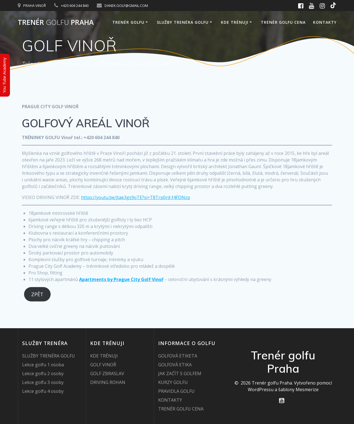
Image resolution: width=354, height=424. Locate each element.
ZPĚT (37, 294)
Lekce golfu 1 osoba (43, 365)
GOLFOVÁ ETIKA (175, 365)
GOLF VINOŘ (103, 365)
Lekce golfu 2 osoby (43, 373)
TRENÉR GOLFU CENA (283, 22)
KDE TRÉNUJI (234, 22)
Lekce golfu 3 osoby (43, 382)
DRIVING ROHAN (107, 382)
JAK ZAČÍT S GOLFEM (179, 373)
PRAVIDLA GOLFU (176, 391)
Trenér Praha (56, 22)
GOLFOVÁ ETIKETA (177, 356)
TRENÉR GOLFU (128, 22)
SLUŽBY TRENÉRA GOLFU (183, 22)
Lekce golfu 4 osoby (43, 391)
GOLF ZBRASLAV (107, 373)
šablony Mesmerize (298, 389)
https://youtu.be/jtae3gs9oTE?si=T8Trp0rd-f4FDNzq (135, 197)
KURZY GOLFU (173, 382)
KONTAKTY (325, 22)
